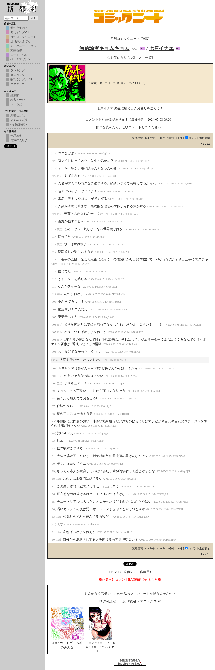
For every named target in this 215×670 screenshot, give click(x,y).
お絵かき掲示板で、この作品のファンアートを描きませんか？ (130, 593)
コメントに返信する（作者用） (130, 572)
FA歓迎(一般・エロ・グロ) (103, 83)
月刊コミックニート (23, 36)
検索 (33, 18)
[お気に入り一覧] (140, 57)
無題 (54, 643)
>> (208, 143)
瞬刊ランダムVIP (21, 79)
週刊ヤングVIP (19, 32)
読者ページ (17, 99)
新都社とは (17, 115)
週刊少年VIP (18, 27)
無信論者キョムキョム (104, 48)
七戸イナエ (161, 48)
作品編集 (16, 135)
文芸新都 (16, 50)
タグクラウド (19, 84)
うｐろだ (16, 104)
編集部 (14, 95)
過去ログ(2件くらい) (133, 83)
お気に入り (117, 57)
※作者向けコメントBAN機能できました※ (130, 579)
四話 (60, 176)
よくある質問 (19, 120)
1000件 (178, 137)
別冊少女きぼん (20, 41)
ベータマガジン (20, 59)
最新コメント (19, 75)
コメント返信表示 (197, 137)
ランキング (17, 70)
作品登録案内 (19, 124)
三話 (60, 376)
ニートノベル (19, 54)
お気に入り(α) (19, 140)
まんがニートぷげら (23, 45)
